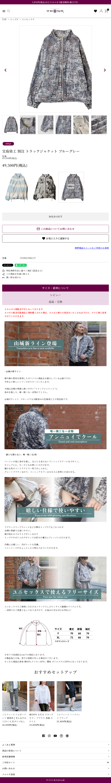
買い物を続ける (11, 277)
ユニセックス (28, 19)
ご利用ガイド (8, 762)
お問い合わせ (8, 768)
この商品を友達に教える (15, 273)
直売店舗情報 (8, 756)
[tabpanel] (55, 68)
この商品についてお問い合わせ (56, 229)
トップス (14, 19)
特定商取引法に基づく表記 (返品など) (22, 270)
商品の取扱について (11, 750)
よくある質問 (8, 744)
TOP (4, 19)
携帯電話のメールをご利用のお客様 (92, 248)
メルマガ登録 (8, 774)
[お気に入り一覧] (95, 11)
